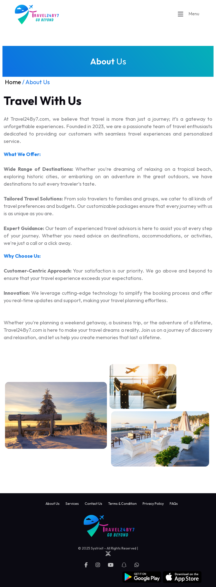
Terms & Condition (122, 503)
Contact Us (93, 503)
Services (72, 503)
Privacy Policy (153, 503)
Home (13, 82)
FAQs (174, 503)
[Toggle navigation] (191, 14)
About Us (53, 503)
